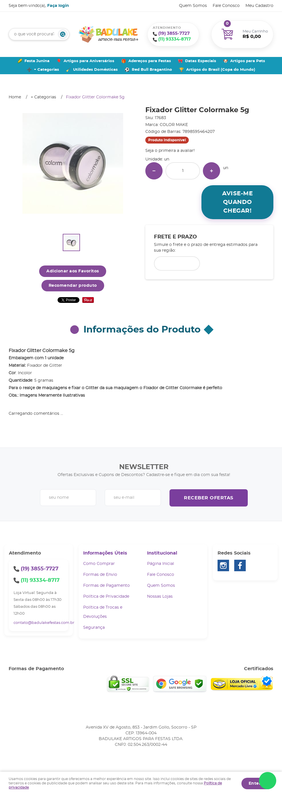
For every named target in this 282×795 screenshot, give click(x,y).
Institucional (162, 553)
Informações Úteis (105, 553)
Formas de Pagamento (106, 586)
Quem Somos (193, 6)
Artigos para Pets (247, 61)
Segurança (94, 628)
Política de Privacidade (106, 597)
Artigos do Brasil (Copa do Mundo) (220, 70)
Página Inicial (160, 564)
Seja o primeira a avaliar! (170, 151)
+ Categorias (46, 70)
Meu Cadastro (259, 6)
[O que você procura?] (63, 34)
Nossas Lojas (160, 597)
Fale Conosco (226, 6)
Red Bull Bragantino (152, 70)
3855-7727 (174, 33)
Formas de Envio (100, 575)
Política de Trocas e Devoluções (102, 612)
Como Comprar (99, 564)
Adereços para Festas (149, 61)
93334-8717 (174, 39)
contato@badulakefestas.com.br (44, 623)
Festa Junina (36, 61)
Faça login (58, 6)
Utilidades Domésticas (95, 70)
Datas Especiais (200, 61)
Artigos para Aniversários (89, 61)
